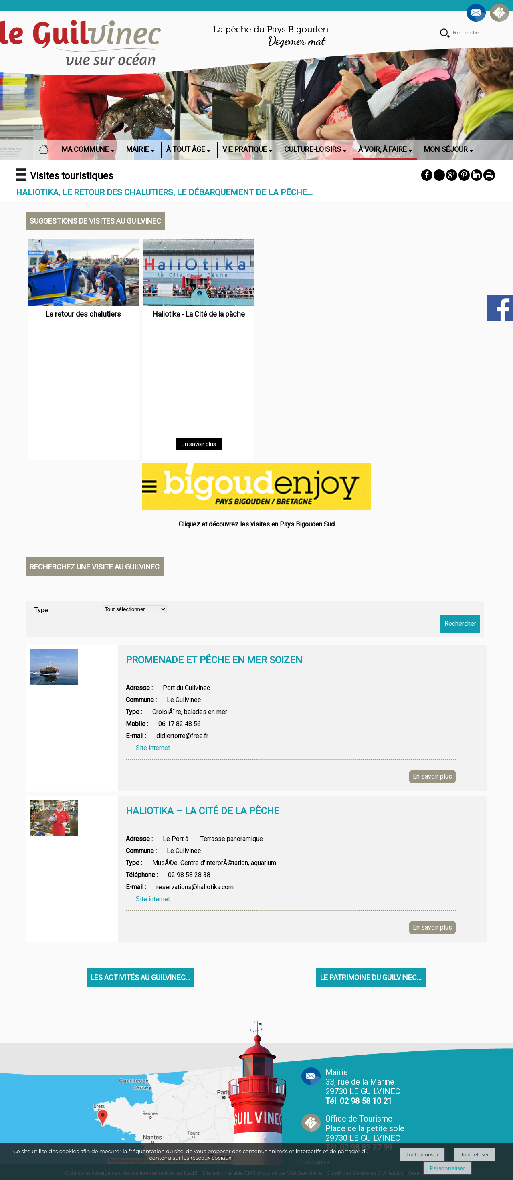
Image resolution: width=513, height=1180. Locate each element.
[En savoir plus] (199, 444)
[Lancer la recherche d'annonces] (460, 624)
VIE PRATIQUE (244, 149)
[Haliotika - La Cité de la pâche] (198, 274)
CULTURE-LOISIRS (312, 149)
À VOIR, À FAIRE (382, 149)
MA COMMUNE (85, 149)
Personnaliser (447, 1168)
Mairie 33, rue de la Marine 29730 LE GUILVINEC (362, 1086)
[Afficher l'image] (54, 667)
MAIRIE (137, 149)
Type (41, 610)
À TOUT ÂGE (185, 149)
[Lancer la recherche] (445, 34)
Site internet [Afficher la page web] (153, 748)
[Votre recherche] (481, 33)
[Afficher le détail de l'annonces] (291, 668)
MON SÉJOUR (446, 149)
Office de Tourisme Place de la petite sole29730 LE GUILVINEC (364, 1133)
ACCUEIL (46, 149)
